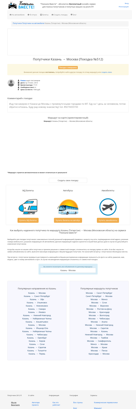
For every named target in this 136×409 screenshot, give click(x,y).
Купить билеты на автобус (68, 220)
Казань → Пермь (37, 353)
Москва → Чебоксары (99, 318)
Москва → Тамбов (99, 337)
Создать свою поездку (68, 180)
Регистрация (124, 7)
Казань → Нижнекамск (37, 305)
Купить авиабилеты (108, 220)
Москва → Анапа (99, 321)
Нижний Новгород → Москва (99, 334)
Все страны (78, 402)
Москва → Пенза (99, 350)
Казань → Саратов (37, 347)
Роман (23, 80)
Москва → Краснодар (99, 312)
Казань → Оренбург (37, 337)
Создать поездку (59, 15)
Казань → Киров (37, 341)
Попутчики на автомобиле (33, 23)
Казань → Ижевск (37, 312)
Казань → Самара (37, 309)
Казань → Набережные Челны (37, 318)
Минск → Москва (99, 344)
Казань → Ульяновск (37, 302)
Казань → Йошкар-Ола (37, 328)
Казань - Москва (68, 270)
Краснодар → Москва (99, 353)
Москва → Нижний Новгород (99, 325)
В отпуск (32, 15)
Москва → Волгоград (99, 315)
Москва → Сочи (99, 302)
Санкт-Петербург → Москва (99, 296)
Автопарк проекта (36, 403)
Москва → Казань (99, 331)
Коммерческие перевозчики (106, 402)
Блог (74, 15)
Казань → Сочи (37, 344)
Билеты (44, 15)
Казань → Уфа (37, 299)
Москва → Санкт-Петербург (99, 293)
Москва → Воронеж (99, 305)
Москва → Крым (99, 347)
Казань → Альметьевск (37, 321)
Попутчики (17, 23)
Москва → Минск (99, 299)
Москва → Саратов (99, 328)
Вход (127, 3)
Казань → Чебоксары (37, 334)
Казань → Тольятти (36, 350)
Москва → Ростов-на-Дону (99, 309)
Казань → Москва (37, 293)
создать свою (106, 72)
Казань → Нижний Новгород (37, 315)
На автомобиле (17, 15)
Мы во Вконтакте (15, 403)
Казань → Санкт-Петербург (37, 296)
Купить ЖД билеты (28, 220)
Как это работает (56, 403)
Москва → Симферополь (99, 341)
